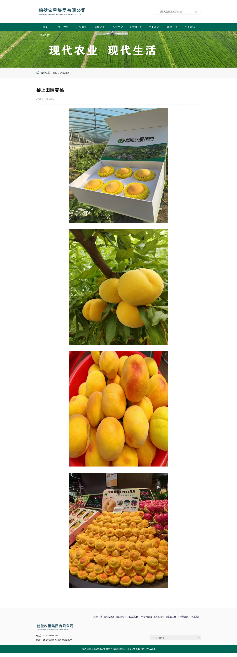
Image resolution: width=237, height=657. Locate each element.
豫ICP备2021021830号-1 (142, 649)
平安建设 (190, 27)
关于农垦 (63, 27)
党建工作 (172, 27)
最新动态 (99, 27)
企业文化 (117, 27)
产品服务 (81, 27)
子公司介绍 (135, 27)
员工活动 (154, 27)
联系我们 (45, 35)
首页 (45, 27)
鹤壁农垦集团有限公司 (78, 11)
